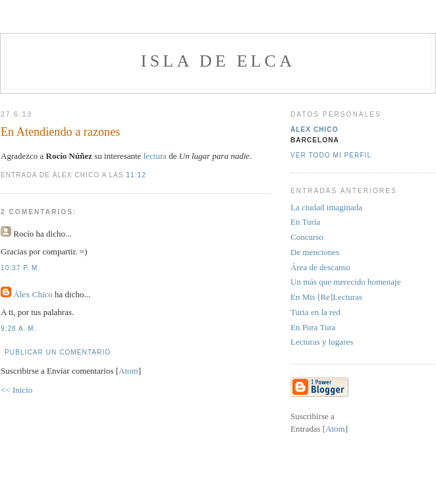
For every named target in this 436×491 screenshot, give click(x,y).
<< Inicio (16, 390)
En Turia (305, 222)
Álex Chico (33, 294)
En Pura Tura (313, 327)
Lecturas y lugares (321, 342)
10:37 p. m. (20, 268)
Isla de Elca (218, 61)
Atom (128, 371)
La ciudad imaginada (326, 207)
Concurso (306, 237)
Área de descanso (320, 267)
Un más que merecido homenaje (345, 282)
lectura (156, 156)
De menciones (314, 252)
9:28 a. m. (18, 328)
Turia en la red (315, 312)
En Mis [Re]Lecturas (326, 297)
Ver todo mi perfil (330, 155)
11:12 (136, 175)
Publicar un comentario (58, 352)
